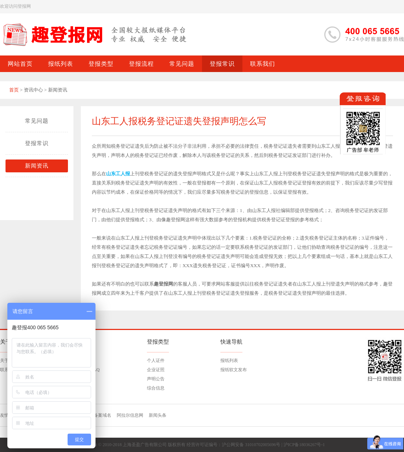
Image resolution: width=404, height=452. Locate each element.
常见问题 (36, 121)
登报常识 (36, 143)
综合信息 (156, 388)
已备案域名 (100, 415)
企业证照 (156, 369)
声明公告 (156, 378)
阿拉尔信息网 (130, 415)
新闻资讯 (36, 166)
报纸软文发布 (233, 369)
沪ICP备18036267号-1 (304, 444)
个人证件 (156, 360)
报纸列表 (229, 360)
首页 (14, 90)
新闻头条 (157, 415)
